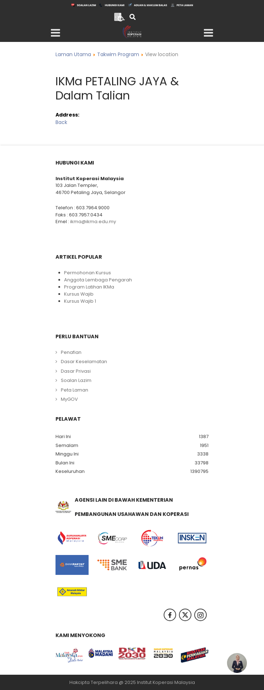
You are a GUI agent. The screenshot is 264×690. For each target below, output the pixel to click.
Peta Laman (74, 390)
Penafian (71, 352)
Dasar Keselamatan (84, 361)
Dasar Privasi (76, 371)
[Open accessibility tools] (121, 16)
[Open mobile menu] (55, 33)
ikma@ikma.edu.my (93, 221)
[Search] (132, 18)
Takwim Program (118, 54)
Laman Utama (73, 54)
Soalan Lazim (76, 380)
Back (61, 122)
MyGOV (69, 399)
